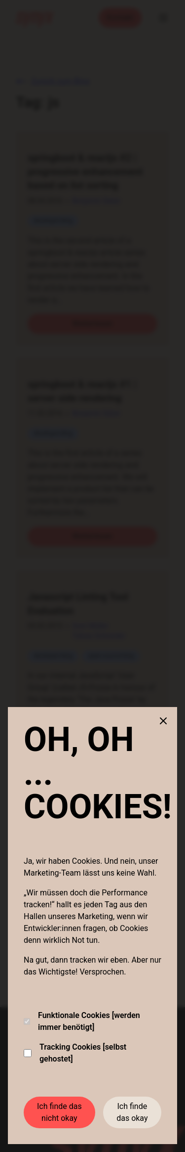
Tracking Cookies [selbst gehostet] (75, 1052)
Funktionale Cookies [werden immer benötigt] (82, 1021)
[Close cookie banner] (163, 721)
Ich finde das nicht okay (59, 1112)
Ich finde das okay (132, 1112)
